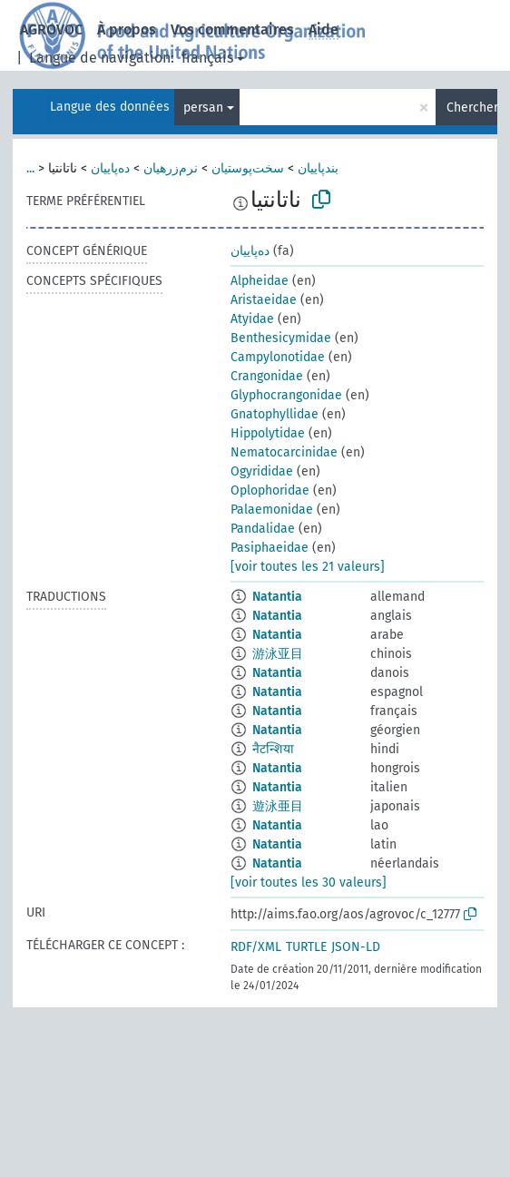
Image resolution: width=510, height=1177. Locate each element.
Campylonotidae (277, 357)
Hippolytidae (267, 433)
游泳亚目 (277, 654)
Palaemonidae (271, 509)
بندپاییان (318, 168)
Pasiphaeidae (269, 547)
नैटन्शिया (273, 749)
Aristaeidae (263, 300)
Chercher (471, 107)
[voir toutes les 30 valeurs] (308, 882)
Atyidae (252, 319)
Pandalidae (262, 528)
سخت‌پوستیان (247, 168)
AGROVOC (51, 29)
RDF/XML (255, 947)
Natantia (277, 596)
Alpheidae (259, 281)
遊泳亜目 (277, 806)
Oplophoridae (269, 490)
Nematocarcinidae (284, 452)
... (30, 168)
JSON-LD (355, 947)
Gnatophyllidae (274, 414)
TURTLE (306, 947)
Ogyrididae (261, 471)
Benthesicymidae (280, 338)
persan (203, 107)
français (207, 57)
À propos (126, 29)
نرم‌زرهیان (170, 168)
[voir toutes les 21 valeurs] (307, 566)
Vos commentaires (232, 29)
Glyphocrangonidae (286, 395)
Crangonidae (266, 376)
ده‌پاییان (110, 168)
